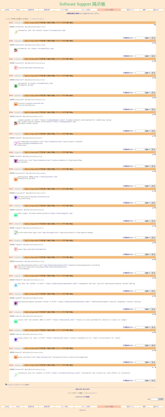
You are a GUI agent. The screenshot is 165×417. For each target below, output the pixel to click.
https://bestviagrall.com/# (50, 236)
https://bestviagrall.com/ (61, 217)
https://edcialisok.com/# (64, 324)
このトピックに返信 (82, 402)
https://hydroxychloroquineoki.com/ (56, 270)
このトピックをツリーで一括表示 (17, 390)
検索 (144, 10)
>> (44, 19)
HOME (7, 10)
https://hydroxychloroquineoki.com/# (55, 268)
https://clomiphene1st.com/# (52, 122)
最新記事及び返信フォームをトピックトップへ (82, 13)
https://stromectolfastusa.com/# (66, 378)
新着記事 (47, 10)
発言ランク (130, 10)
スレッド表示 (85, 10)
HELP (18, 10)
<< (31, 19)
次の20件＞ (86, 394)
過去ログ (156, 10)
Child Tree (82, 415)
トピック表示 (109, 10)
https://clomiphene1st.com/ (64, 124)
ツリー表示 (64, 10)
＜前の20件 (78, 394)
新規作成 (31, 10)
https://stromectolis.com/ (54, 31)
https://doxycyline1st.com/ (46, 179)
